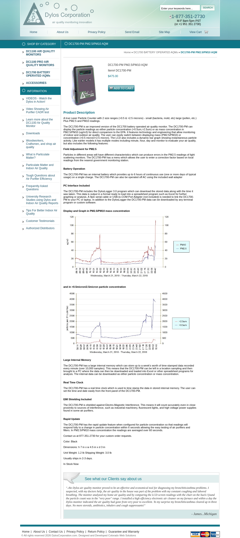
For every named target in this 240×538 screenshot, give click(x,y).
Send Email (132, 32)
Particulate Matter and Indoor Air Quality (39, 166)
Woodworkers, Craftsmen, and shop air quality (41, 144)
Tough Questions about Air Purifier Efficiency (40, 177)
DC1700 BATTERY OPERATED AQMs (156, 52)
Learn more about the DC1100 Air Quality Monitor (39, 123)
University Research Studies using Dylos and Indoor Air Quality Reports (42, 200)
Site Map (164, 32)
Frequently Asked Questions (37, 187)
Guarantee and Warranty (123, 531)
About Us (62, 32)
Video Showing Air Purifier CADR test (37, 110)
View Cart (196, 32)
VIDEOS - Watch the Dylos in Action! (39, 100)
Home (33, 32)
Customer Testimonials (40, 221)
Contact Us (56, 531)
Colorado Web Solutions (122, 535)
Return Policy (96, 531)
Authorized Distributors (40, 228)
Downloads (33, 133)
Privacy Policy (96, 32)
